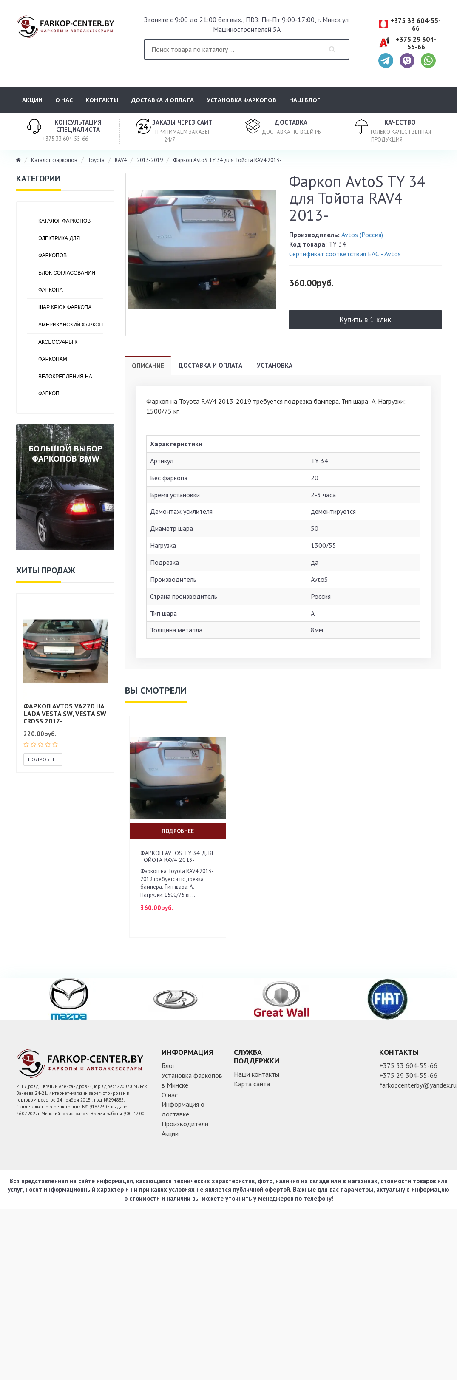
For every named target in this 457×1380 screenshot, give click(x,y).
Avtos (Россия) (362, 234)
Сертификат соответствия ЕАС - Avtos (345, 253)
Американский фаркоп (70, 325)
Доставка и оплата (162, 100)
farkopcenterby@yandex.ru (418, 1085)
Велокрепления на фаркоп (65, 385)
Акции (32, 100)
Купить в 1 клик (365, 319)
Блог (168, 1065)
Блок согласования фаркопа (66, 281)
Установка (274, 365)
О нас (64, 100)
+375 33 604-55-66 (415, 24)
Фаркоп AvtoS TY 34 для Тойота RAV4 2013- (227, 160)
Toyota (96, 160)
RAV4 (121, 160)
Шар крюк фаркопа (64, 307)
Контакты (101, 100)
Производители (185, 1123)
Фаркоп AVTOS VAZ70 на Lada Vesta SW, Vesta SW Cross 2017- (64, 713)
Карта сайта (252, 1084)
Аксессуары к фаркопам (57, 350)
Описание (148, 366)
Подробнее (43, 759)
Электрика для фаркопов (59, 246)
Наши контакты (256, 1074)
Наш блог (305, 100)
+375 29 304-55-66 (416, 43)
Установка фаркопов (241, 100)
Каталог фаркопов (54, 160)
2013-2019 (150, 160)
